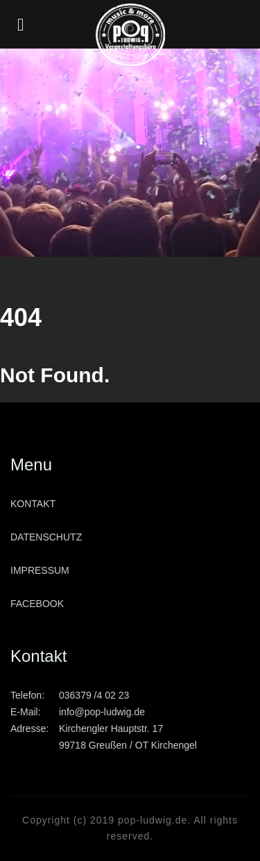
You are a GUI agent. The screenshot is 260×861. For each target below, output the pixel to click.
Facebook (37, 603)
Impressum (39, 570)
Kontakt (32, 503)
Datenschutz (46, 537)
